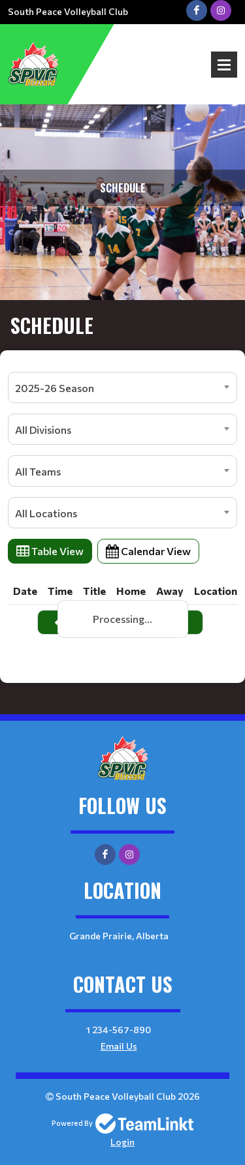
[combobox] (122, 387)
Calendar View (148, 551)
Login (122, 1141)
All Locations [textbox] (46, 513)
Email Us (119, 1046)
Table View (50, 551)
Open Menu (224, 65)
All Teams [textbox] (38, 471)
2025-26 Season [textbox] (54, 388)
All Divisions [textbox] (43, 429)
